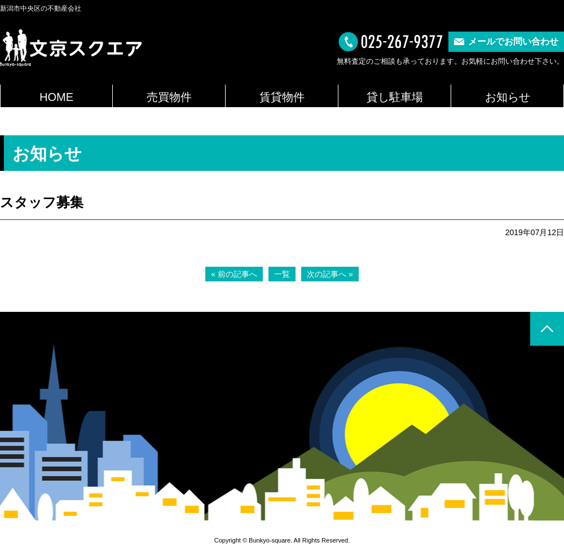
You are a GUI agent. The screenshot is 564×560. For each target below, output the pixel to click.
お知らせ (507, 97)
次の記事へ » (330, 274)
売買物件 (169, 97)
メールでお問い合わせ (513, 41)
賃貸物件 (282, 97)
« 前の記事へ (234, 274)
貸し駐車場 (395, 97)
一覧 (282, 274)
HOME (56, 97)
